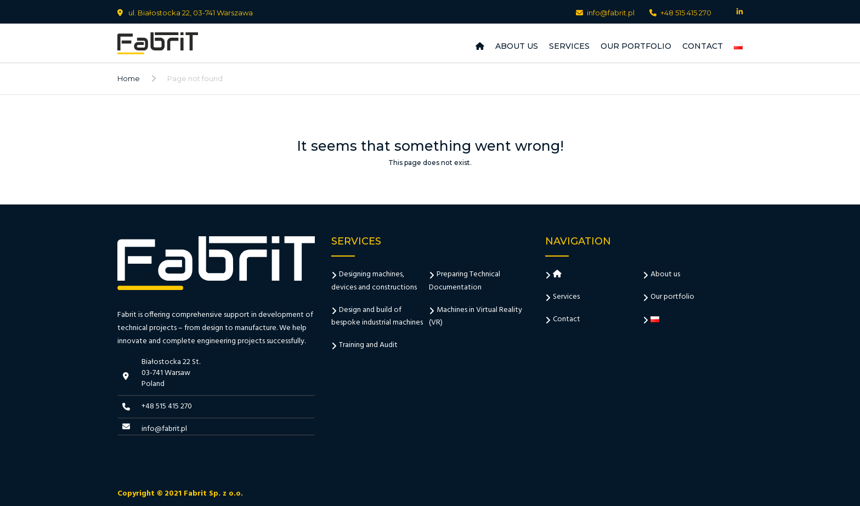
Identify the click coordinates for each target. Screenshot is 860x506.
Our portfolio (636, 46)
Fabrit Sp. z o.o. (213, 493)
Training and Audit (368, 345)
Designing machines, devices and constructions (374, 281)
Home (128, 78)
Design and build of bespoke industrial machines (377, 316)
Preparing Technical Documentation (464, 281)
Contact (702, 46)
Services (569, 46)
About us (516, 46)
